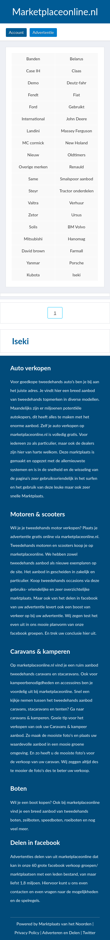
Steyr (33, 190)
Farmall (76, 250)
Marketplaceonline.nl (55, 11)
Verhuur (76, 202)
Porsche (76, 262)
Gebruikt (76, 106)
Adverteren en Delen (61, 932)
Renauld (76, 166)
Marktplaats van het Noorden (65, 923)
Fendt (33, 94)
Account (16, 32)
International (33, 118)
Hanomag (76, 238)
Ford (33, 106)
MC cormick (33, 142)
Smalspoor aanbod (76, 178)
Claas (77, 70)
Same (33, 178)
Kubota (33, 274)
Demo (33, 82)
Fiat (76, 94)
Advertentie (43, 32)
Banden (33, 58)
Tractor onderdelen (77, 190)
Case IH (33, 70)
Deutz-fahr (76, 82)
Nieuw (33, 154)
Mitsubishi (33, 238)
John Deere (76, 118)
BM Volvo (76, 226)
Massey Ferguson (76, 130)
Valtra (33, 202)
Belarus (76, 58)
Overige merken (33, 166)
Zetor (33, 214)
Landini (33, 130)
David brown (33, 250)
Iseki (76, 274)
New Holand (76, 142)
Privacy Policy (27, 932)
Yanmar (33, 262)
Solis (33, 226)
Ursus (76, 214)
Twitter (89, 932)
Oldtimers (76, 154)
